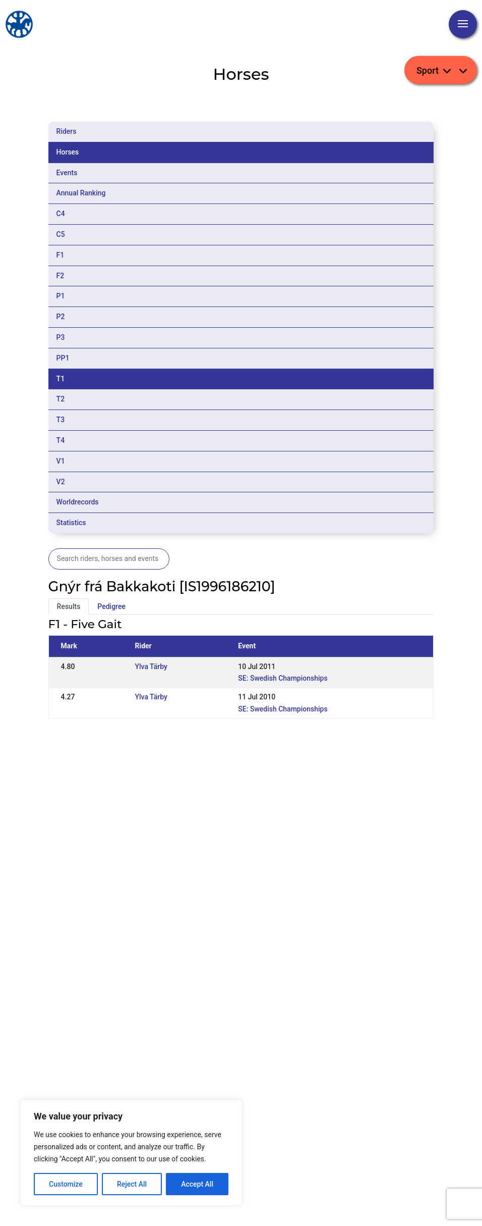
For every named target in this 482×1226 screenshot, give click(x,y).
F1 (60, 255)
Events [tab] (67, 173)
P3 (60, 337)
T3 (60, 420)
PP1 (63, 358)
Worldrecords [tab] (77, 502)
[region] (131, 1153)
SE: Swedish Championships (282, 678)
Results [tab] (69, 606)
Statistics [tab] (71, 523)
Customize (66, 1184)
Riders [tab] (66, 131)
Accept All (197, 1184)
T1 (60, 379)
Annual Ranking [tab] (81, 193)
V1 (60, 461)
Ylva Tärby (151, 666)
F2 (60, 276)
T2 (60, 399)
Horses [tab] (67, 152)
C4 (60, 214)
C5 (60, 234)
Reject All (132, 1184)
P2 (60, 317)
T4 (60, 440)
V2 (60, 482)
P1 (60, 296)
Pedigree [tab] (111, 606)
